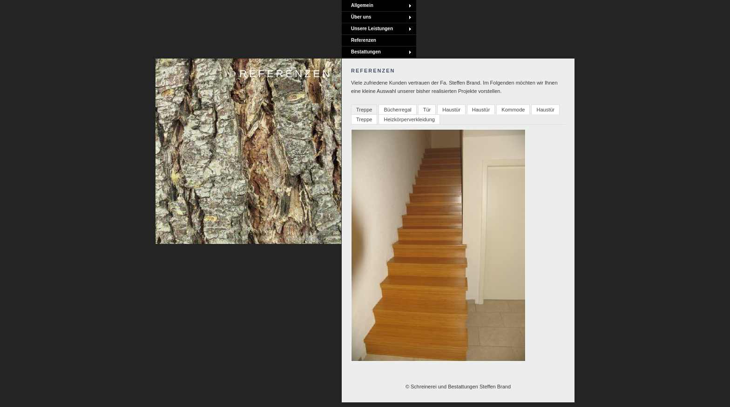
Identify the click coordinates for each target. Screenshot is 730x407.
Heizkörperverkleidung (409, 119)
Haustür (451, 109)
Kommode (513, 109)
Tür (427, 109)
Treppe (364, 109)
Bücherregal (397, 109)
